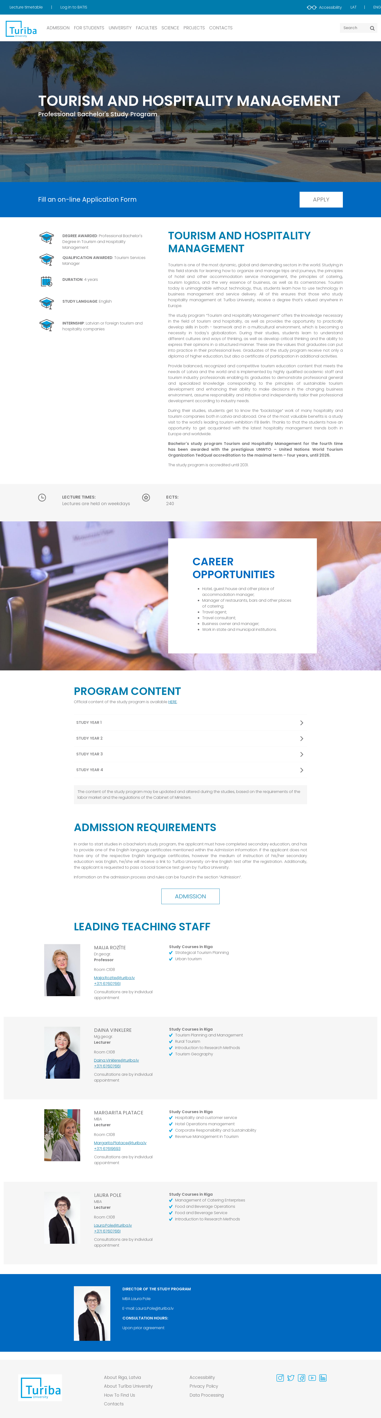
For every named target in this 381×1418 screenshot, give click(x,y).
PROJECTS (194, 28)
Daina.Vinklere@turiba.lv (116, 1061)
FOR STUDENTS (89, 28)
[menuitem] (35, 7)
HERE (172, 702)
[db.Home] (21, 28)
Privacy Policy (204, 1387)
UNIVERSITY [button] (120, 28)
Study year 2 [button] (189, 738)
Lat (354, 7)
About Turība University (129, 1387)
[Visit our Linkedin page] (323, 1378)
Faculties (146, 28)
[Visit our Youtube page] (312, 1378)
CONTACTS (221, 28)
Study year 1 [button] (189, 723)
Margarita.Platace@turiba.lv (120, 1144)
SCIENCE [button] (170, 28)
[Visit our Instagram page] (280, 1378)
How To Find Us (120, 1396)
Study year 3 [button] (189, 754)
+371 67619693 (107, 1150)
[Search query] (358, 28)
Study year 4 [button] (189, 770)
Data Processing (207, 1396)
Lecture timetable (27, 7)
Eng (377, 7)
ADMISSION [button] (58, 28)
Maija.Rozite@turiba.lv (114, 979)
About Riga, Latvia (123, 1378)
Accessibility (324, 7)
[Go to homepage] (40, 1392)
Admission (191, 897)
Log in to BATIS (74, 7)
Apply (320, 200)
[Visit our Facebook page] (301, 1378)
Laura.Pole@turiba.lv (113, 1226)
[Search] (372, 28)
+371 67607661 (107, 985)
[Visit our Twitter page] (290, 1378)
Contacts (114, 1404)
